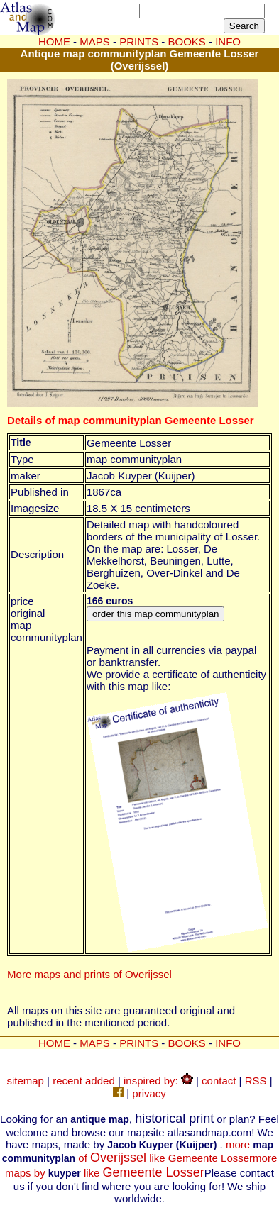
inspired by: (158, 1081)
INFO (228, 1043)
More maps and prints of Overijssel (89, 974)
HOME (54, 41)
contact (219, 1081)
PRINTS (138, 1043)
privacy (149, 1093)
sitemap (25, 1081)
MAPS (95, 41)
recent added (84, 1081)
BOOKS (187, 1043)
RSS (256, 1081)
